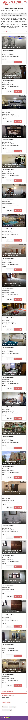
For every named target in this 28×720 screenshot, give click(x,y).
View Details (9, 62)
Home (2, 13)
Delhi (6, 13)
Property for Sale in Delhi (13, 13)
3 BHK (3, 697)
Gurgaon (12, 707)
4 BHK (7, 697)
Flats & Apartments (6, 695)
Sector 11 (21, 13)
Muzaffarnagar (5, 710)
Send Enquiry (18, 62)
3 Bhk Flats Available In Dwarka (11, 522)
